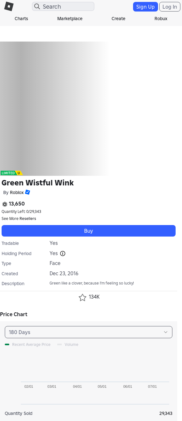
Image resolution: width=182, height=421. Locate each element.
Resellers (28, 218)
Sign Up (145, 7)
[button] (27, 192)
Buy (88, 231)
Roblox (17, 192)
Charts (21, 18)
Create (118, 18)
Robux (160, 18)
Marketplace (70, 18)
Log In (169, 7)
